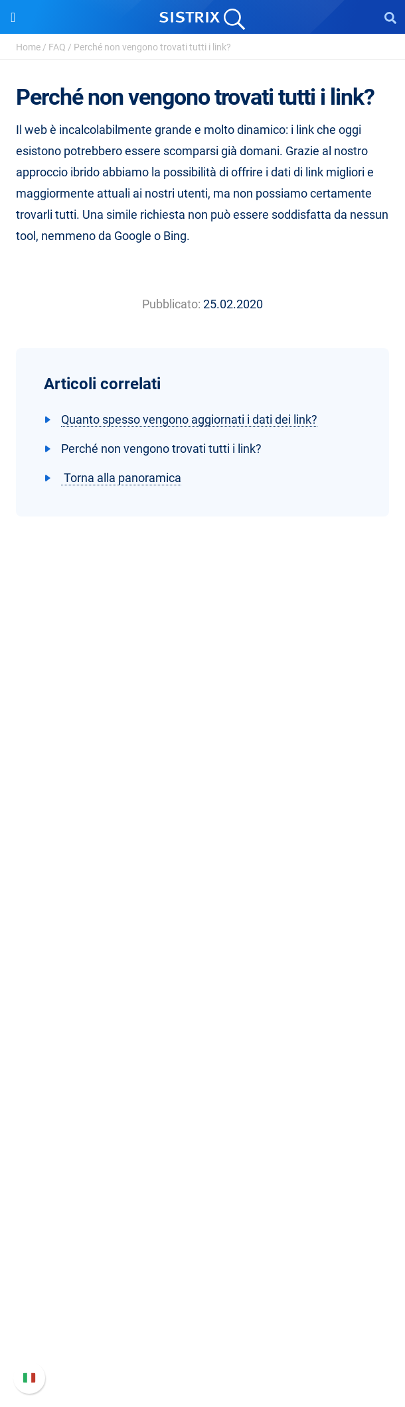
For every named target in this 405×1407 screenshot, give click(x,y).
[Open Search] (390, 17)
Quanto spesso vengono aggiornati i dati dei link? (189, 419)
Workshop (202, 1111)
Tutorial (202, 1196)
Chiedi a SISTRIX (202, 1090)
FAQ (57, 47)
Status (202, 1348)
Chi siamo (202, 808)
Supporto (202, 1238)
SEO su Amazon (202, 1002)
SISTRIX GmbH (202, 783)
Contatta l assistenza (202, 1327)
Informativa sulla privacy (203, 871)
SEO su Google (203, 981)
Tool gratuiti (203, 1175)
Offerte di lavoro (202, 829)
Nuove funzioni (202, 1284)
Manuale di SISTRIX (202, 1263)
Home (28, 47)
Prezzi (203, 959)
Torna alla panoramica (121, 478)
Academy (202, 1133)
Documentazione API (202, 1306)
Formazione (202, 850)
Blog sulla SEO (202, 1154)
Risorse (203, 1065)
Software (203, 935)
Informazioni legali (202, 893)
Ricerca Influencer (202, 1023)
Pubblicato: (171, 304)
